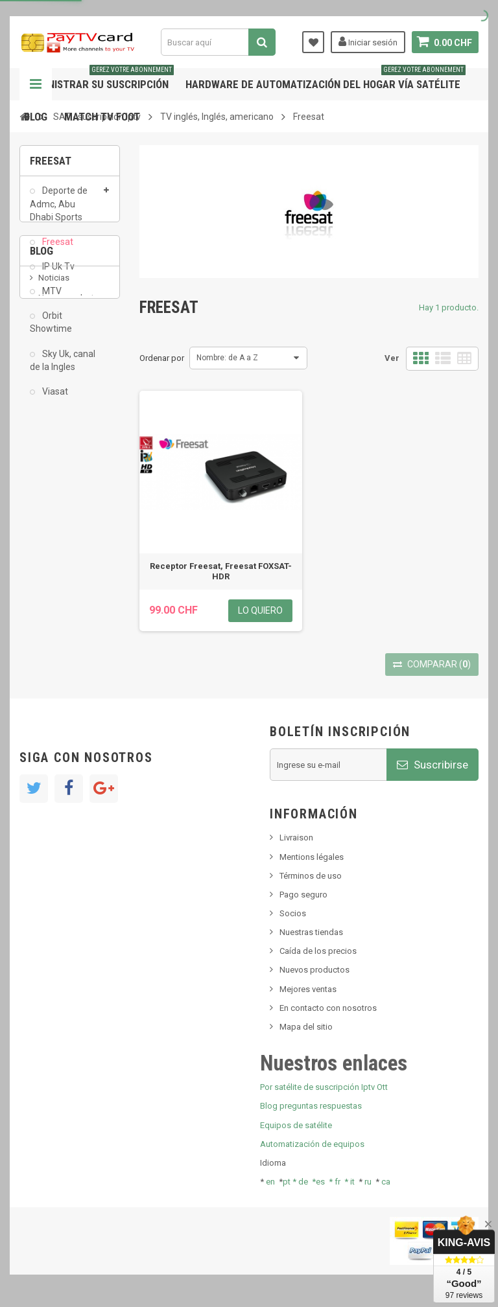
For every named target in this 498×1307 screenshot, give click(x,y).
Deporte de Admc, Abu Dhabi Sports (59, 211)
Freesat (56, 249)
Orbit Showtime (51, 329)
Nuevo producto (68, 504)
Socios (292, 913)
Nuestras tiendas (311, 932)
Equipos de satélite (296, 1125)
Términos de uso (310, 876)
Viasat (54, 399)
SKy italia (55, 524)
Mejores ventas (308, 989)
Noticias (53, 485)
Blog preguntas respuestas (311, 1106)
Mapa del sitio (306, 1027)
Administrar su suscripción (99, 79)
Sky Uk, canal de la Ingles (62, 367)
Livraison (296, 837)
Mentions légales (311, 857)
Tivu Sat (52, 576)
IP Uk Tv (57, 274)
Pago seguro (303, 894)
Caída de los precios (318, 951)
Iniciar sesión (367, 41)
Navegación (35, 84)
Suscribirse (432, 764)
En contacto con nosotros (328, 1008)
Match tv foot (102, 116)
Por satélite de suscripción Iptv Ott (324, 1087)
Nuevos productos (314, 970)
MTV (51, 299)
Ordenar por (161, 358)
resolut (51, 596)
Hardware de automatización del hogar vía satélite (325, 79)
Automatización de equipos (312, 1144)
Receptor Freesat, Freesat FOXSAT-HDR (221, 571)
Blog (35, 116)
